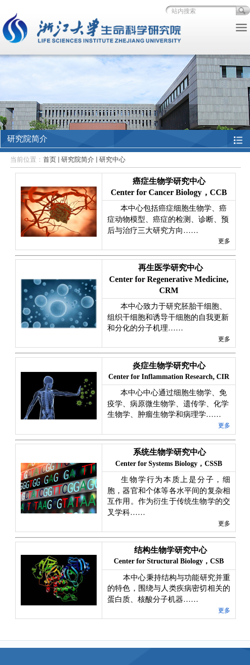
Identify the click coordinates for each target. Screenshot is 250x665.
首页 (49, 159)
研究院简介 (77, 159)
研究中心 (112, 159)
